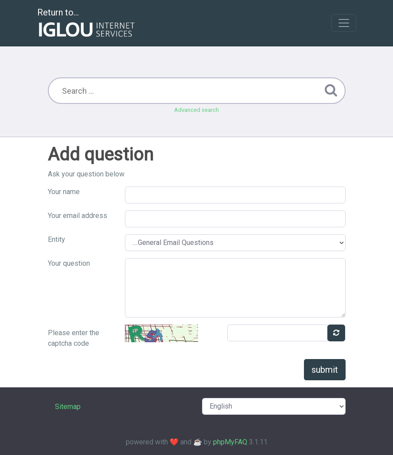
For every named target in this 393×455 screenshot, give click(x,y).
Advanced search (196, 110)
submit (324, 369)
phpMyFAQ (230, 442)
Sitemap (68, 406)
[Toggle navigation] (343, 23)
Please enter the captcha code (73, 338)
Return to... (87, 23)
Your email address (77, 215)
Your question (69, 263)
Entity (56, 239)
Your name (64, 191)
